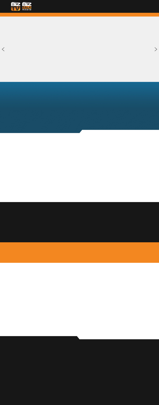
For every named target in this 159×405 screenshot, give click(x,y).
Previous (3, 49)
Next (156, 49)
